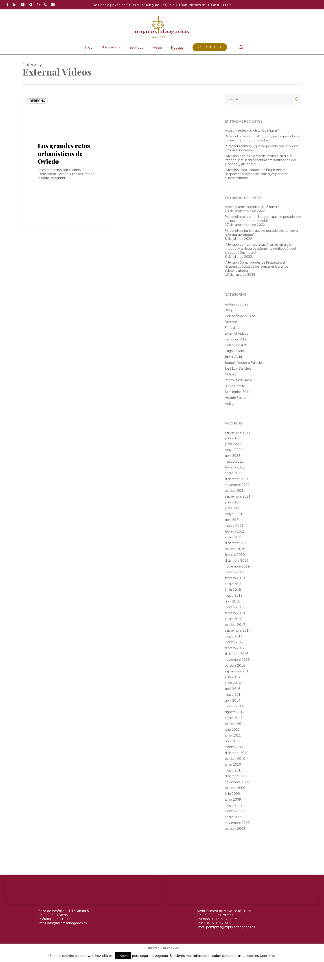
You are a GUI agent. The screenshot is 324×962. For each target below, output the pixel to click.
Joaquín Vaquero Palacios (244, 363)
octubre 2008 (235, 829)
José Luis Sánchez (238, 368)
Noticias (231, 374)
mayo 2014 (234, 695)
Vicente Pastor (236, 398)
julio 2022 (232, 438)
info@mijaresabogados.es (67, 923)
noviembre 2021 (237, 485)
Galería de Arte (236, 345)
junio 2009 (233, 799)
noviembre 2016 (237, 660)
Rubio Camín (234, 386)
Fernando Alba (236, 339)
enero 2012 (233, 718)
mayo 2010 (234, 770)
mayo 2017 (234, 636)
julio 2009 (232, 794)
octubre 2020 (235, 549)
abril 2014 (232, 700)
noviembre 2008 (237, 823)
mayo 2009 (234, 805)
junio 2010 (233, 765)
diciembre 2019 (236, 561)
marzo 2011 (234, 747)
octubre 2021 (235, 491)
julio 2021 (232, 502)
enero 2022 (233, 473)
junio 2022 (233, 444)
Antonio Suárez (236, 304)
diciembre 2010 (236, 753)
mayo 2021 (234, 514)
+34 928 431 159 (224, 919)
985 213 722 (62, 919)
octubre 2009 (235, 788)
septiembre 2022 (238, 432)
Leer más (268, 955)
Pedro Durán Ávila (238, 380)
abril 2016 (232, 689)
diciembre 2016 (236, 654)
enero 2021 (233, 537)
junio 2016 (233, 683)
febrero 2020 (235, 555)
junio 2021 (233, 508)
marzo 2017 (234, 642)
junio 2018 (233, 590)
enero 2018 (233, 619)
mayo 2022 (234, 450)
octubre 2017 (235, 625)
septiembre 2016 (238, 671)
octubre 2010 (235, 759)
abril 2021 (232, 520)
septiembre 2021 (238, 496)
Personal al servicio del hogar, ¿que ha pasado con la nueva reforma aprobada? (263, 138)
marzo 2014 (234, 706)
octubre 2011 (235, 724)
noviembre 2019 (237, 566)
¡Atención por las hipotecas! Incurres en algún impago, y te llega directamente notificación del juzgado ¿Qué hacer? (260, 160)
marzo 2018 (234, 607)
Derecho (38, 101)
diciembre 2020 (236, 543)
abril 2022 (232, 456)
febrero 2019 (235, 578)
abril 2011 (232, 741)
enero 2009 (233, 817)
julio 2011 (232, 730)
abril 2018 (232, 601)
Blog (228, 310)
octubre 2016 (235, 665)
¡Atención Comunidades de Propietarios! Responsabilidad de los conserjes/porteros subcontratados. (256, 174)
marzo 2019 (234, 572)
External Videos (236, 334)
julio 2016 (232, 677)
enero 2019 (233, 584)
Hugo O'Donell (235, 351)
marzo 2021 (234, 526)
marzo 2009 (234, 811)
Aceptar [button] (123, 956)
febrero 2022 (235, 467)
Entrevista (232, 328)
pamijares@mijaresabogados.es (230, 927)
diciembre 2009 (236, 776)
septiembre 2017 (238, 630)
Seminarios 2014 (237, 392)
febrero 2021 (235, 531)
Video (229, 403)
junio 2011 (233, 735)
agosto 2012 (235, 712)
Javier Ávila (233, 357)
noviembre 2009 (237, 782)
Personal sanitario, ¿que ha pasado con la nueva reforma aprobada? (261, 148)
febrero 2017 (235, 648)
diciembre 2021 (236, 479)
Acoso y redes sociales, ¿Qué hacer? (252, 130)
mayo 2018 (234, 596)
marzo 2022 (234, 461)
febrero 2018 (235, 613)
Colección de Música (240, 316)
